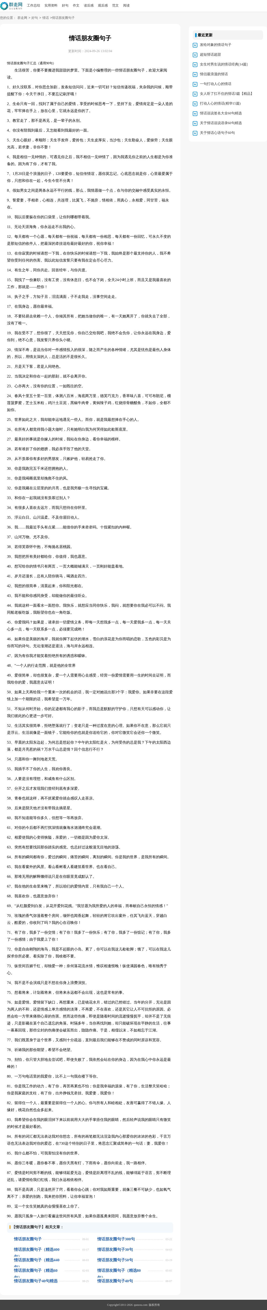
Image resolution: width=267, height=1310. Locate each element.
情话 (45, 18)
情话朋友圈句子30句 (115, 1249)
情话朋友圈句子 (28, 1239)
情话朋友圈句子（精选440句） (37, 1260)
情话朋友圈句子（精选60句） (35, 1270)
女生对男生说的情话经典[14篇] (224, 64)
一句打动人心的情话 (215, 84)
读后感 (89, 5)
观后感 (103, 5)
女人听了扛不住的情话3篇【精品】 (227, 93)
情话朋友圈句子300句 (116, 1239)
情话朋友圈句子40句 (115, 1281)
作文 (76, 5)
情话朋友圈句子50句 (115, 1260)
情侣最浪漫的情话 (214, 74)
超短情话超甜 (210, 54)
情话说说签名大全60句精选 (221, 113)
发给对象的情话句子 (215, 45)
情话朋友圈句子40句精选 (35, 1281)
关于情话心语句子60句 (217, 133)
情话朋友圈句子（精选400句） (37, 1249)
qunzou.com (141, 1305)
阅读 (126, 5)
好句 (65, 5)
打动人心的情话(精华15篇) (220, 103)
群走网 (22, 18)
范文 (115, 5)
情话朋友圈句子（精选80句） (119, 1270)
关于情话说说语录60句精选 (221, 123)
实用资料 (50, 5)
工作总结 (33, 5)
